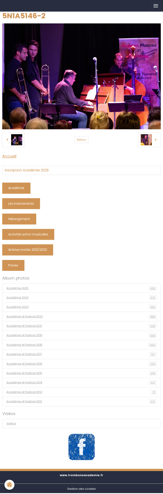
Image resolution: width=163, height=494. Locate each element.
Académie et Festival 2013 (81, 392)
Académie (16, 188)
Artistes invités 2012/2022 (27, 249)
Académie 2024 (81, 297)
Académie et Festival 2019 (81, 335)
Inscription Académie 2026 (27, 170)
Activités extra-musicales (28, 234)
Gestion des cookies (81, 489)
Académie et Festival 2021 (81, 326)
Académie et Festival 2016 (81, 364)
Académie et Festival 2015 (81, 373)
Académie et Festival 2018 (81, 345)
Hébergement (19, 219)
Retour (81, 140)
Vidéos (11, 423)
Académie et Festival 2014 (81, 382)
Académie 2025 (81, 288)
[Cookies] (9, 485)
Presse (13, 265)
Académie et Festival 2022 (81, 316)
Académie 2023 (81, 307)
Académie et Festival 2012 (81, 401)
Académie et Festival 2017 (81, 354)
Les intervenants (21, 203)
